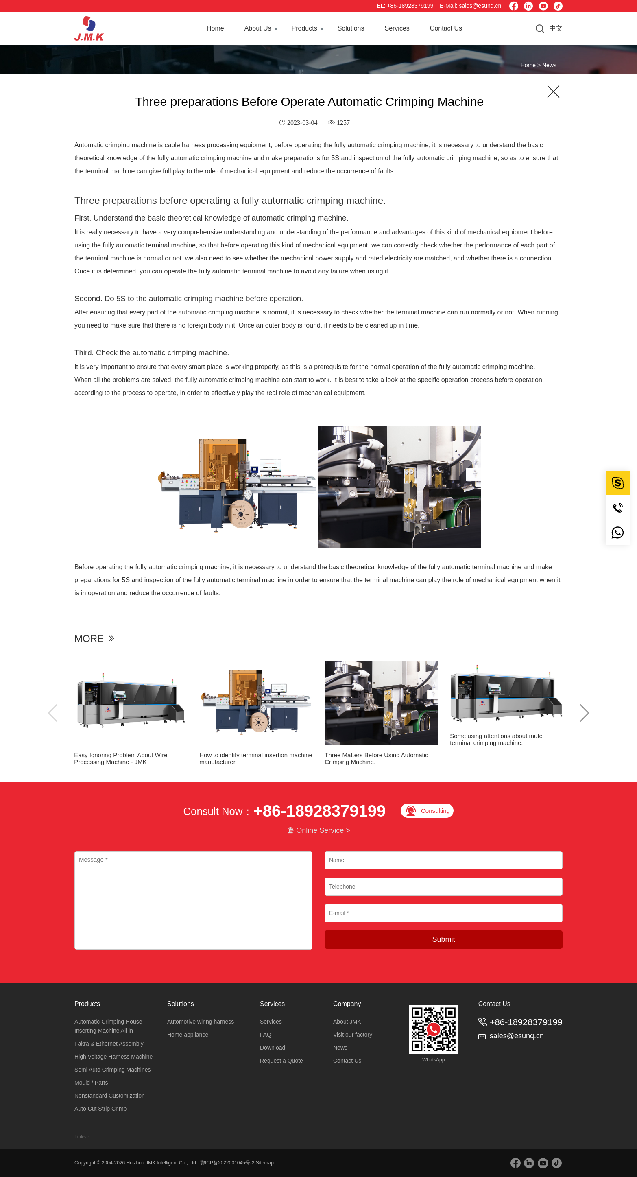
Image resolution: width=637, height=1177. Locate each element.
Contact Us (446, 28)
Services (396, 28)
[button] (584, 713)
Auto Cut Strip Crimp (100, 1108)
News (549, 65)
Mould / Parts (91, 1082)
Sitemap (265, 1163)
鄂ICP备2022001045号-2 (227, 1163)
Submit (443, 939)
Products (304, 28)
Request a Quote (281, 1060)
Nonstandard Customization (109, 1095)
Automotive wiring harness (200, 1021)
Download (272, 1047)
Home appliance (187, 1034)
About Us (257, 28)
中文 (556, 28)
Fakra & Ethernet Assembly (109, 1043)
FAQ (265, 1034)
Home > (531, 65)
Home (215, 28)
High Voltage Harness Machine (113, 1056)
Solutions (351, 28)
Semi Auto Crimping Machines (112, 1069)
